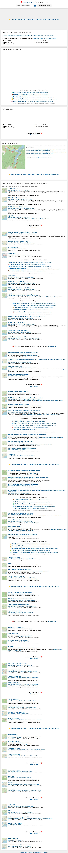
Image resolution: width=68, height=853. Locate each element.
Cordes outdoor (19, 421)
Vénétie (12, 846)
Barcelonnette (40, 571)
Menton (33, 208)
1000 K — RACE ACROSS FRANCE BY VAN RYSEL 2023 (23, 484)
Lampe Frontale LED (16, 262)
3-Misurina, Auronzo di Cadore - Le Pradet (20, 845)
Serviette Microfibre (21, 499)
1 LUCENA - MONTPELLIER (15, 823)
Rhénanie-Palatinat (17, 818)
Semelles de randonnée (18, 271)
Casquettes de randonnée (18, 266)
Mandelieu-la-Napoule (37, 719)
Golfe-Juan (39, 564)
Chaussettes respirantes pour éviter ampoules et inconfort (44, 552)
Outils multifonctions (22, 508)
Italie (9, 846)
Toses (23, 840)
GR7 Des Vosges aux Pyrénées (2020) (18, 374)
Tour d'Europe (11, 253)
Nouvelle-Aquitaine (15, 242)
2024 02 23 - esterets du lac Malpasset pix (20, 592)
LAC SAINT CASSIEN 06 (14, 676)
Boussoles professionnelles (21, 548)
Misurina (29, 846)
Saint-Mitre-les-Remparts (39, 749)
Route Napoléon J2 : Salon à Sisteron (18, 404)
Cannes (33, 558)
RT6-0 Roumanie (12, 783)
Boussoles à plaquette (20, 99)
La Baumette (38, 736)
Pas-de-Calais (23, 362)
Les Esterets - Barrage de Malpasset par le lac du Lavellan (24, 470)
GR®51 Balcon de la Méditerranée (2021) (19, 288)
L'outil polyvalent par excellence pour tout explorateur (43, 305)
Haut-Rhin (18, 375)
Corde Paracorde (20, 312)
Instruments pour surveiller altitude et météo (42, 307)
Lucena (19, 824)
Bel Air (27, 713)
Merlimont (29, 362)
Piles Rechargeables (18, 550)
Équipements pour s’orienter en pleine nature (37, 427)
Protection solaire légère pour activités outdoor (39, 266)
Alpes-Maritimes (27, 208)
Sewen (23, 375)
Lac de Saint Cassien (13, 741)
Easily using (35, 19)
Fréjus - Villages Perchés (15, 611)
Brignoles (29, 393)
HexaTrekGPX (11, 275)
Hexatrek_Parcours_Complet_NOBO (18, 241)
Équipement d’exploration (23, 504)
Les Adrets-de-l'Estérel (31, 472)
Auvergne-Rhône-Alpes (16, 485)
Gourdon (34, 399)
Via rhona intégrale (13, 247)
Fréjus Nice (11, 216)
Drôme (23, 606)
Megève (31, 485)
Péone (33, 736)
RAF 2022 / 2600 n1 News (15, 670)
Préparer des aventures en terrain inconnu (43, 504)
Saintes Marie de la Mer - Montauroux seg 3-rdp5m (22, 534)
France (9, 190)
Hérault (17, 332)
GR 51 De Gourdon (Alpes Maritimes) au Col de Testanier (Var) (25, 398)
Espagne (9, 824)
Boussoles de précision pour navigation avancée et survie (44, 548)
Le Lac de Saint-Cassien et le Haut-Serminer (20, 520)
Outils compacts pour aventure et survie (39, 508)
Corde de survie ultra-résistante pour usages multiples (39, 312)
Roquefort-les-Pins (36, 295)
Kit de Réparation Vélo (21, 425)
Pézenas (22, 332)
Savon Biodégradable (20, 101)
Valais (12, 249)
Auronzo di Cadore (22, 846)
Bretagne (13, 255)
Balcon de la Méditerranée (15, 366)
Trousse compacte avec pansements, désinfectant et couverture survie (43, 268)
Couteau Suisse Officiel (21, 305)
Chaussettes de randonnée (21, 552)
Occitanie (13, 332)
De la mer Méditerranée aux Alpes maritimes (20, 513)
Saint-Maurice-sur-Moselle (26, 199)
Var (25, 190)
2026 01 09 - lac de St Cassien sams (18, 640)
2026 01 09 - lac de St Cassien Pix (17, 664)
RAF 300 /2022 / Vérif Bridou (16, 627)
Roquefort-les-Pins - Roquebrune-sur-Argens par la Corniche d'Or (27, 434)
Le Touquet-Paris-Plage (32, 671)
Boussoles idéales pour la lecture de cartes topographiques (43, 99)
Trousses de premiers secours (23, 429)
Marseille (36, 755)
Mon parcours (11, 454)
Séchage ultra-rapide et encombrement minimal (40, 499)
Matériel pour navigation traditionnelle (41, 544)
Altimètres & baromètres (22, 307)
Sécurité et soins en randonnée (41, 429)
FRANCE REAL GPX (13, 839)
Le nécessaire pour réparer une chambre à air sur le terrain (42, 425)
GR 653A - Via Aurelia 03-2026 (16, 323)
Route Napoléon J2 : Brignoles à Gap (18, 391)
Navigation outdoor (20, 427)
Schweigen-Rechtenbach (46, 818)
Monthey (16, 249)
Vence (33, 354)
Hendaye (32, 242)
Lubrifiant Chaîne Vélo (20, 97)
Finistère (18, 255)
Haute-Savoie (25, 485)
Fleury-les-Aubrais (28, 784)
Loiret (21, 784)
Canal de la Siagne (13, 189)
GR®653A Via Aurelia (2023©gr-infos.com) (20, 282)
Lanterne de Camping (20, 94)
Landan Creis (29, 255)
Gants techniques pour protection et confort (39, 502)
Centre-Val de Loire (15, 784)
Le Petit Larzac (28, 332)
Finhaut (23, 493)
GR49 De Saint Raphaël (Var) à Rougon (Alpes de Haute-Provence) (26, 317)
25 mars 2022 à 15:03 (14, 770)
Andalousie (14, 824)
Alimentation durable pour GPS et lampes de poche (38, 550)
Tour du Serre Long (13, 633)
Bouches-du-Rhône (28, 406)
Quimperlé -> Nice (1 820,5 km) (16, 712)
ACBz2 (9, 811)
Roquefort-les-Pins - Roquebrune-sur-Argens (21, 294)
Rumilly (30, 771)
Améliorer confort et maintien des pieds (35, 271)
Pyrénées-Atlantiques (25, 242)
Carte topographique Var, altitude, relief (42, 157)
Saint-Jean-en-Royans (31, 606)
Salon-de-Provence (38, 406)
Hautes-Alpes (27, 790)
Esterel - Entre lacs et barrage (16, 576)
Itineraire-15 (11, 789)
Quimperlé (23, 713)
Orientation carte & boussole (21, 544)
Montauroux (29, 521)
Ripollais (19, 840)
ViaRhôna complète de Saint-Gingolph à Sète (20, 441)
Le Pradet (29, 338)
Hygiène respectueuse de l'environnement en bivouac (40, 101)
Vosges (17, 199)
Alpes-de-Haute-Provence (30, 571)
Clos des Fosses (35, 784)
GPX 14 (9, 563)
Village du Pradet (35, 338)
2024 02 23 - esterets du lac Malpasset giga (20, 599)
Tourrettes (29, 742)
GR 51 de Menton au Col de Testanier (18, 207)
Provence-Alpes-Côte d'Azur (17, 190)
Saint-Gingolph (22, 249)
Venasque (31, 629)
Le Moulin (39, 790)
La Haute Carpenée (34, 647)
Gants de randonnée (21, 502)
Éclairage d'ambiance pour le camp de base (38, 94)
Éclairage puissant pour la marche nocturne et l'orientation (38, 262)
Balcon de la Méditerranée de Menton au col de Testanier (24, 410)
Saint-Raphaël (30, 318)
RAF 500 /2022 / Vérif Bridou (16, 706)
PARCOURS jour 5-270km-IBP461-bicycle (19, 569)
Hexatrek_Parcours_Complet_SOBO (18, 817)
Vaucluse (26, 629)
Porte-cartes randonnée (21, 92)
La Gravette (46, 571)
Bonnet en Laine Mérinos (22, 423)
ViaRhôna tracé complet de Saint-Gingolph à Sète (22, 448)
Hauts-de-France (15, 362)
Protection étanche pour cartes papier (39, 92)
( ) (46, 149)
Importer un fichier (44, 5)
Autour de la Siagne (13, 718)
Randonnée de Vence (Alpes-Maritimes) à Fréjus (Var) (23, 352)
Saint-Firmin (33, 790)
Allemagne (10, 818)
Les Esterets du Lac (31, 594)
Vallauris (34, 564)
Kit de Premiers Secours (18, 268)
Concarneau (23, 255)
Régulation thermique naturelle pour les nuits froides (43, 423)
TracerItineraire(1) (13, 734)
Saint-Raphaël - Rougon (14, 526)
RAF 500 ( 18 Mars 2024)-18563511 (17, 331)
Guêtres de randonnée (21, 310)
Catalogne (14, 840)
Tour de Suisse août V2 (14, 754)
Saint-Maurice (17, 493)
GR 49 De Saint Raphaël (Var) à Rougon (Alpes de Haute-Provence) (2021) (28, 477)
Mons (28, 190)
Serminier (10, 646)
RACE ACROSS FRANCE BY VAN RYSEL (18, 605)
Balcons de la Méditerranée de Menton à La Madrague (23, 232)
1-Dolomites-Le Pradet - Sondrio (17, 337)
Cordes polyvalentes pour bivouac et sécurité (35, 421)
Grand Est (13, 199)
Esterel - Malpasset (13, 699)
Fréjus (28, 217)
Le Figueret (39, 399)
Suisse (9, 249)
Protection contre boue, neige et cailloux (39, 309)
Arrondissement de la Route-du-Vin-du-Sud (31, 818)
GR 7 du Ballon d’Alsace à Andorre (17, 198)
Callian (28, 647)
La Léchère (28, 493)
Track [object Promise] (14, 557)
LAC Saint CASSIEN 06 (14, 683)
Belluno (16, 846)
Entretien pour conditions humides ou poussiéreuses (41, 97)
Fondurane (11, 776)
